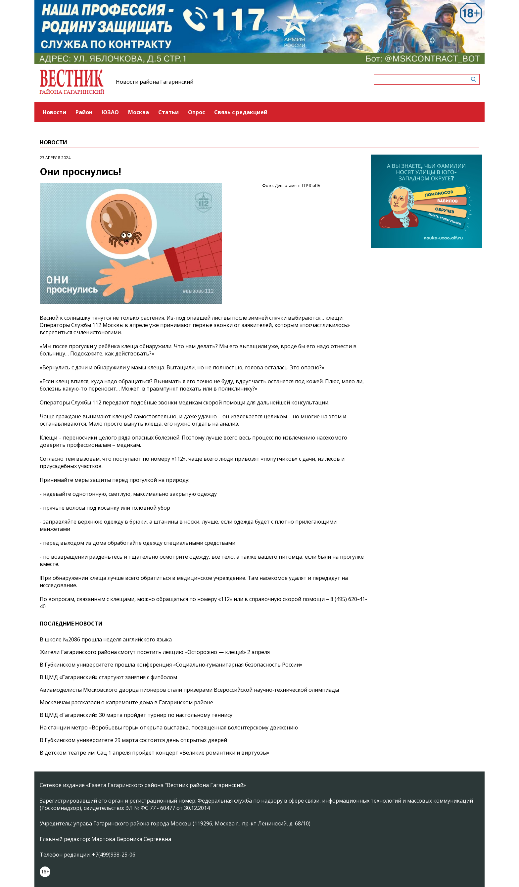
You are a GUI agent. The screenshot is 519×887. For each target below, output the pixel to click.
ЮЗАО (110, 112)
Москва (138, 112)
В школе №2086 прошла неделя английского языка (106, 639)
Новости (54, 112)
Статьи (168, 112)
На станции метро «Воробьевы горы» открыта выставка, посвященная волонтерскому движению (169, 727)
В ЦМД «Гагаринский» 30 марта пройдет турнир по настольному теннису (136, 715)
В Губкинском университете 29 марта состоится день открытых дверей (133, 740)
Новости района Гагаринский (154, 81)
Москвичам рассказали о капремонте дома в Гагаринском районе (126, 702)
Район (83, 112)
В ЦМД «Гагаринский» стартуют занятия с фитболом (108, 677)
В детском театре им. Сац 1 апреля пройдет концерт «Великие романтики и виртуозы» (154, 752)
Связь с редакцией (240, 112)
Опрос (196, 112)
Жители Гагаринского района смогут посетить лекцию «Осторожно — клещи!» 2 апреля (155, 652)
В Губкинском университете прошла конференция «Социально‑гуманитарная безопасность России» (171, 664)
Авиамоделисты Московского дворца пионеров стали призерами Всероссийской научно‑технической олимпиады (189, 689)
